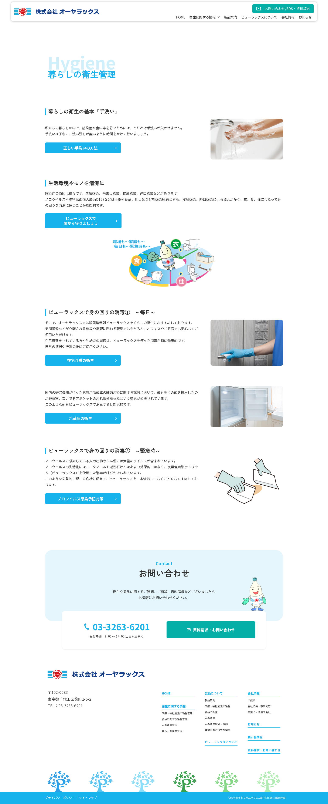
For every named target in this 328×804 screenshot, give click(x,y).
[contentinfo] (164, 732)
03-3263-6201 (121, 626)
